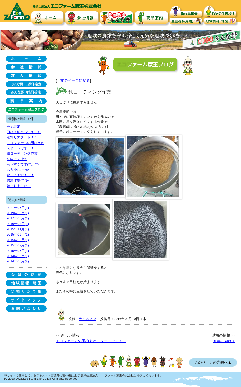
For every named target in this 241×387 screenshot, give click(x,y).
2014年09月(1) (18, 256)
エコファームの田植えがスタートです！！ (91, 341)
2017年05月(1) (18, 218)
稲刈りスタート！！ (22, 137)
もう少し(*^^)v (18, 170)
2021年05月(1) (18, 208)
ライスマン (87, 319)
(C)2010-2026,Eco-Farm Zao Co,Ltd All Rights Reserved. (41, 378)
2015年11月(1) (18, 229)
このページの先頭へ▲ (212, 362)
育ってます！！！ (20, 175)
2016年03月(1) (18, 224)
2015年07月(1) (18, 245)
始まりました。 (19, 186)
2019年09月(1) (18, 213)
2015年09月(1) (18, 234)
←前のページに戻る (73, 81)
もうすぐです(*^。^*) (23, 164)
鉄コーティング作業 (22, 153)
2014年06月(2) (18, 261)
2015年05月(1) (18, 251)
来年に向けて (224, 341)
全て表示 (13, 127)
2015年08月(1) (18, 240)
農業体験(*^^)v (18, 180)
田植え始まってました (24, 132)
